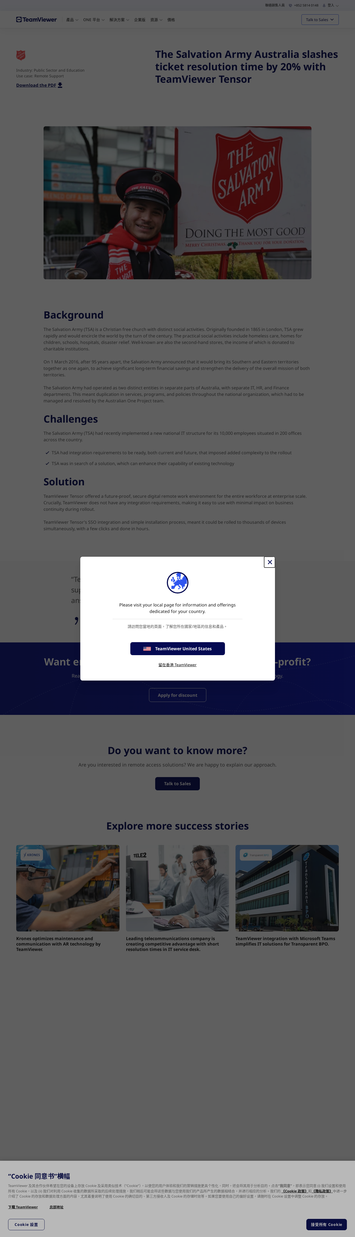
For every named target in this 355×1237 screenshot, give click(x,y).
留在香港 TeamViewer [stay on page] (177, 664)
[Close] (269, 562)
